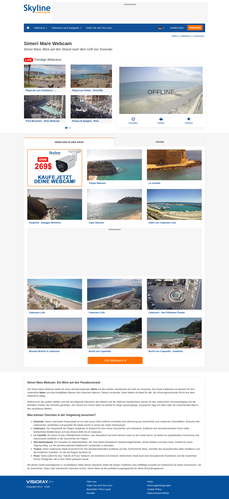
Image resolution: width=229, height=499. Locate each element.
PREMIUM (195, 27)
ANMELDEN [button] (177, 27)
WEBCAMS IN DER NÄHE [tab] (69, 142)
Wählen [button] (189, 120)
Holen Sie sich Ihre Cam (99, 27)
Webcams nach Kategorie (66, 27)
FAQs (150, 481)
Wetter (161, 120)
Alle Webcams (115, 360)
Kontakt (91, 493)
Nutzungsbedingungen (159, 485)
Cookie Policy (154, 489)
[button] (161, 28)
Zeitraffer (133, 120)
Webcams (40, 27)
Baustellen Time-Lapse (99, 489)
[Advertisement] (130, 14)
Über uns (91, 481)
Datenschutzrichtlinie (158, 493)
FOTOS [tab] (160, 142)
